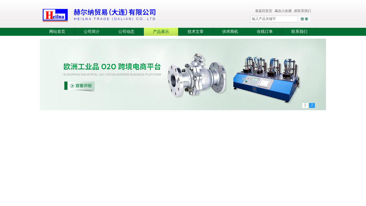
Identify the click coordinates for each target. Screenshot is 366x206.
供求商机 (230, 31)
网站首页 (57, 31)
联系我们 (302, 11)
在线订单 (265, 31)
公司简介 (92, 31)
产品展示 (161, 31)
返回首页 (263, 11)
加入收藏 (283, 11)
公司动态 (126, 31)
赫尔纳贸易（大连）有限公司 (133, 14)
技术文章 (196, 31)
